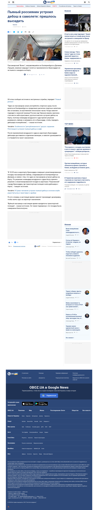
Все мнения (69, 338)
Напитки (30, 437)
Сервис (46, 432)
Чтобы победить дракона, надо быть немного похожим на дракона (74, 253)
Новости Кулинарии (39, 437)
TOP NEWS (69, 124)
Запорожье (35, 416)
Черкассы (47, 416)
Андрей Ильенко (70, 235)
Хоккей (36, 421)
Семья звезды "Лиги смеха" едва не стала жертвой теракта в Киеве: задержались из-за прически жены (73, 55)
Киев (23, 416)
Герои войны (20, 6)
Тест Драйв (25, 432)
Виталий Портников (71, 258)
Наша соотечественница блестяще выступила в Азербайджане (71, 79)
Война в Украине (30, 6)
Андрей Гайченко (70, 297)
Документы (42, 378)
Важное (68, 11)
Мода (40, 454)
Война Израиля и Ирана (44, 6)
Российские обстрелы (65, 6)
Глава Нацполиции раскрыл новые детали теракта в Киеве (77, 154)
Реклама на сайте (26, 378)
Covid (42, 448)
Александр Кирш (70, 246)
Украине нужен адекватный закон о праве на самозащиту (73, 328)
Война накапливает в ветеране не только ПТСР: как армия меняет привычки (74, 305)
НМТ (50, 426)
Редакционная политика (19, 246)
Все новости (86, 410)
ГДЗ (23, 426)
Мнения (68, 224)
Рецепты (24, 437)
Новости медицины (27, 448)
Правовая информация (62, 373)
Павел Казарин (69, 309)
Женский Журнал (48, 454)
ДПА (42, 426)
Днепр (41, 416)
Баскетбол (30, 421)
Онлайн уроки (36, 426)
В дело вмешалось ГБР (71, 170)
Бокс (41, 421)
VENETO (54, 6)
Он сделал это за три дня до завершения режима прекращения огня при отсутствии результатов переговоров (77, 42)
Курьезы (15, 24)
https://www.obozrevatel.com (65, 461)
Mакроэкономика (38, 443)
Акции (41, 432)
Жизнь (42, 410)
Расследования (55, 410)
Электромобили (33, 432)
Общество (75, 410)
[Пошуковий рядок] (88, 2)
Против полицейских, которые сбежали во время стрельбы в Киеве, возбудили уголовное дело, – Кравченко (77, 165)
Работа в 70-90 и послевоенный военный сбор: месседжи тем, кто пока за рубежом (74, 316)
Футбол (24, 421)
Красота (35, 454)
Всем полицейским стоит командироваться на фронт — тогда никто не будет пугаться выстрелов (73, 230)
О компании (25, 373)
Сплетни (29, 454)
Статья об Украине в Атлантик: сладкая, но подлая (73, 242)
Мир (30, 410)
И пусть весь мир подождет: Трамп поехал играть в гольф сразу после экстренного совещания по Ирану (77, 36)
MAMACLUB (37, 448)
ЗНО (46, 426)
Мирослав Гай (69, 332)
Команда (41, 373)
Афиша (24, 454)
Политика (21, 410)
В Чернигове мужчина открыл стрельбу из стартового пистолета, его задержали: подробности (77, 180)
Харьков (28, 416)
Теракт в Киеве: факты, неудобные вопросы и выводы (73, 293)
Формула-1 (46, 421)
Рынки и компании (27, 443)
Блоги (63, 410)
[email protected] (27, 498)
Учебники (28, 426)
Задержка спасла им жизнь (72, 61)
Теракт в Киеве (77, 6)
